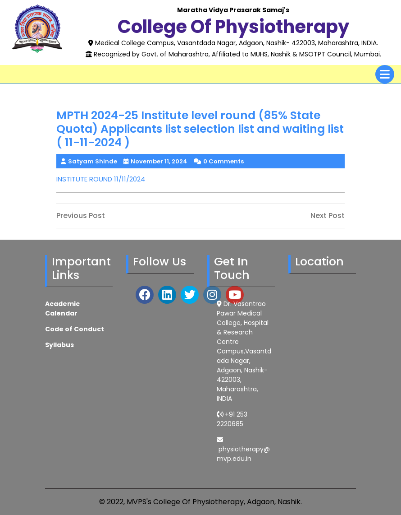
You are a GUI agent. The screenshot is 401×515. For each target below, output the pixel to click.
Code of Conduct (74, 329)
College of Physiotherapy (233, 26)
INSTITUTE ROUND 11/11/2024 (100, 179)
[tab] (384, 74)
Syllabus (59, 344)
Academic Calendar (62, 308)
